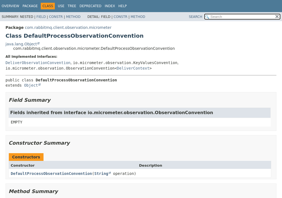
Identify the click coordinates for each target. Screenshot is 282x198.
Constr (56, 17)
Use (61, 6)
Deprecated (91, 6)
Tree (72, 6)
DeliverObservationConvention (38, 63)
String (101, 173)
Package (30, 6)
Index (110, 6)
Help (122, 6)
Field (41, 17)
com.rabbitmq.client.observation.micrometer (68, 27)
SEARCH (195, 17)
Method (73, 17)
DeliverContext (133, 68)
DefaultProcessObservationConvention (51, 173)
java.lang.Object (21, 44)
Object (31, 85)
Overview (10, 6)
